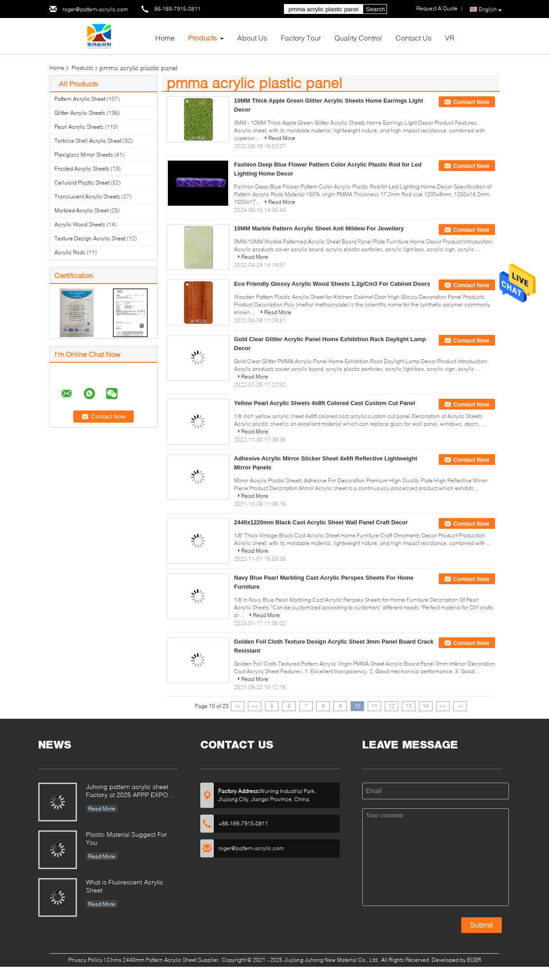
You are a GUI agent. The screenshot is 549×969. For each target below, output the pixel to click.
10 (357, 706)
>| (460, 706)
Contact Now (471, 102)
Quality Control (358, 37)
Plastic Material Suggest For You (126, 838)
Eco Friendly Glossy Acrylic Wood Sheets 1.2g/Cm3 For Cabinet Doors (332, 283)
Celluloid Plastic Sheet (81, 182)
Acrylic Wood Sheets (79, 224)
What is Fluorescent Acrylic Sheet (124, 886)
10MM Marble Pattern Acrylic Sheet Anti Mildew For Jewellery (319, 228)
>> (442, 706)
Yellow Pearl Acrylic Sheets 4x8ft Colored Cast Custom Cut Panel (324, 403)
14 (426, 706)
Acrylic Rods (70, 252)
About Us (252, 37)
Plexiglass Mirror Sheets (83, 154)
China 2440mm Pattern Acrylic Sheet (152, 959)
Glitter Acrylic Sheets (79, 112)
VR (449, 37)
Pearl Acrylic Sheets (79, 126)
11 (374, 706)
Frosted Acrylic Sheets (81, 168)
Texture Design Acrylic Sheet (90, 238)
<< (254, 706)
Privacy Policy (85, 959)
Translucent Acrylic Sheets (87, 196)
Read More (281, 138)
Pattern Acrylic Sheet (79, 98)
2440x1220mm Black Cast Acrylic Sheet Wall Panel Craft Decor (321, 522)
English (490, 9)
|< (237, 706)
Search (375, 9)
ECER (474, 959)
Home (165, 37)
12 (391, 706)
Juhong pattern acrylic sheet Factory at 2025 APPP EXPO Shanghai (127, 791)
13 (408, 706)
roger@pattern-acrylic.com (95, 9)
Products (202, 37)
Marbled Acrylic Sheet (81, 210)
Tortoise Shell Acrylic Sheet (88, 140)
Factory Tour (301, 37)
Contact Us (414, 37)
